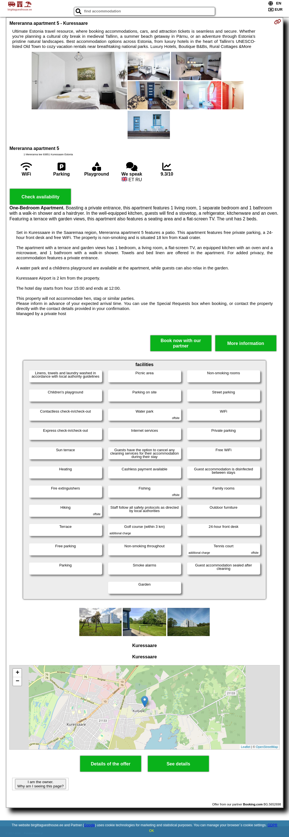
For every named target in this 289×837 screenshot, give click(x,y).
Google (89, 825)
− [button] (17, 681)
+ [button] (17, 673)
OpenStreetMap (267, 747)
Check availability (40, 196)
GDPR (272, 825)
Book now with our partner (181, 343)
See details (178, 763)
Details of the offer (110, 763)
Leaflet (245, 747)
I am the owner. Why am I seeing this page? (40, 784)
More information (245, 343)
